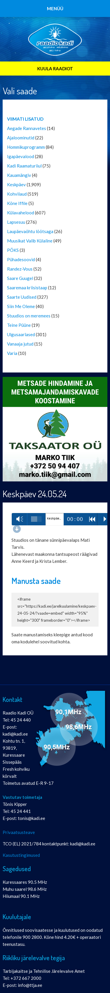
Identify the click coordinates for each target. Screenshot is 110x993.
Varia (12, 353)
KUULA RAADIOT (55, 68)
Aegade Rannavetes (26, 128)
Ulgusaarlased (21, 334)
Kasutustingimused (21, 855)
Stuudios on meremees (28, 315)
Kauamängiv (19, 175)
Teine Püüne (19, 325)
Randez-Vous (20, 268)
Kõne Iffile (17, 203)
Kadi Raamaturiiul (24, 165)
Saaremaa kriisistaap (27, 287)
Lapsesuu (16, 222)
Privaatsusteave (19, 832)
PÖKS (13, 250)
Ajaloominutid (20, 137)
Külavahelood (20, 212)
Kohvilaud (17, 193)
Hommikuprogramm (26, 147)
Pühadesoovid (21, 259)
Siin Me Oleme (21, 306)
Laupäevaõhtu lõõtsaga (30, 231)
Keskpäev (16, 184)
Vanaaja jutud (20, 343)
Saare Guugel (20, 278)
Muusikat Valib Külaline (30, 240)
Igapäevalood (20, 156)
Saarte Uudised (21, 297)
